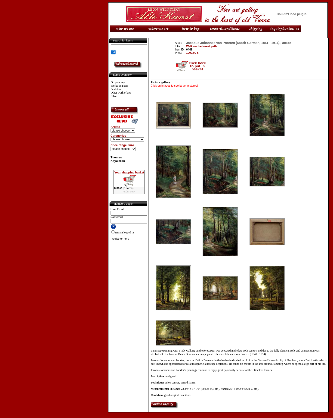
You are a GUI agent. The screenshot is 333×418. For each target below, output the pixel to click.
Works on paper (119, 85)
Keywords (118, 161)
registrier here (120, 238)
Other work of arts (121, 92)
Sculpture (116, 89)
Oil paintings (118, 82)
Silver (114, 96)
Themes (116, 157)
